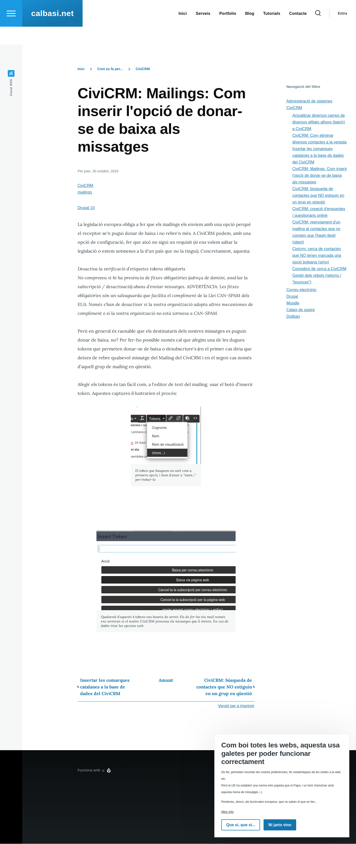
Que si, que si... (240, 825)
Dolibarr (293, 317)
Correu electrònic (301, 290)
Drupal (292, 297)
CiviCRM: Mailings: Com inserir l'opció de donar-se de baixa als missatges (319, 175)
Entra (342, 31)
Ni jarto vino (279, 825)
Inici (81, 69)
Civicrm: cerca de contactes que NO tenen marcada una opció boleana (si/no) (316, 255)
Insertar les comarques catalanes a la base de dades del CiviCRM (105, 687)
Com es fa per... (110, 69)
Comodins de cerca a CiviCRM (319, 269)
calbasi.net (52, 31)
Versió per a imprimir (236, 706)
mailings (85, 192)
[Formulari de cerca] (318, 31)
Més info (227, 812)
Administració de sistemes (309, 101)
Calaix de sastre (300, 310)
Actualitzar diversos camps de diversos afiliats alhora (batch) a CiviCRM (318, 122)
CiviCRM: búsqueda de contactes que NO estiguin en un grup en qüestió (224, 687)
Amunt (166, 680)
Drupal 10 (86, 208)
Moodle (292, 303)
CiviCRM (143, 69)
